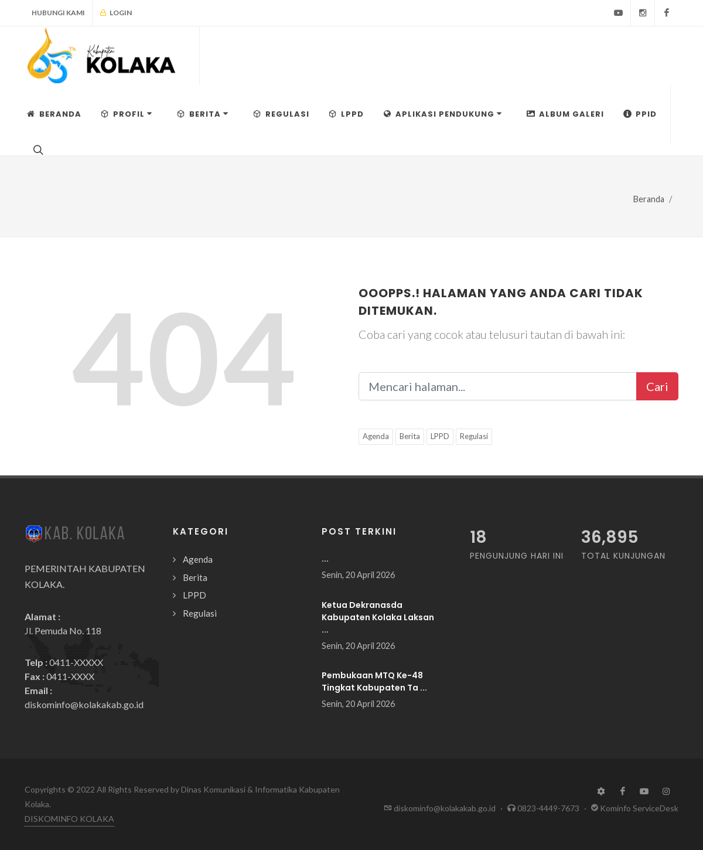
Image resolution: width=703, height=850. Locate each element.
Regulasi (474, 436)
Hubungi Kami (58, 12)
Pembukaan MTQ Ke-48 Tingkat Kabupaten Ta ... (374, 681)
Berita (410, 436)
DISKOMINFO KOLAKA (69, 819)
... (325, 559)
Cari (657, 386)
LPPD (440, 436)
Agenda (376, 436)
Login (116, 13)
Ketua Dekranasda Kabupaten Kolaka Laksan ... (378, 617)
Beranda (648, 199)
